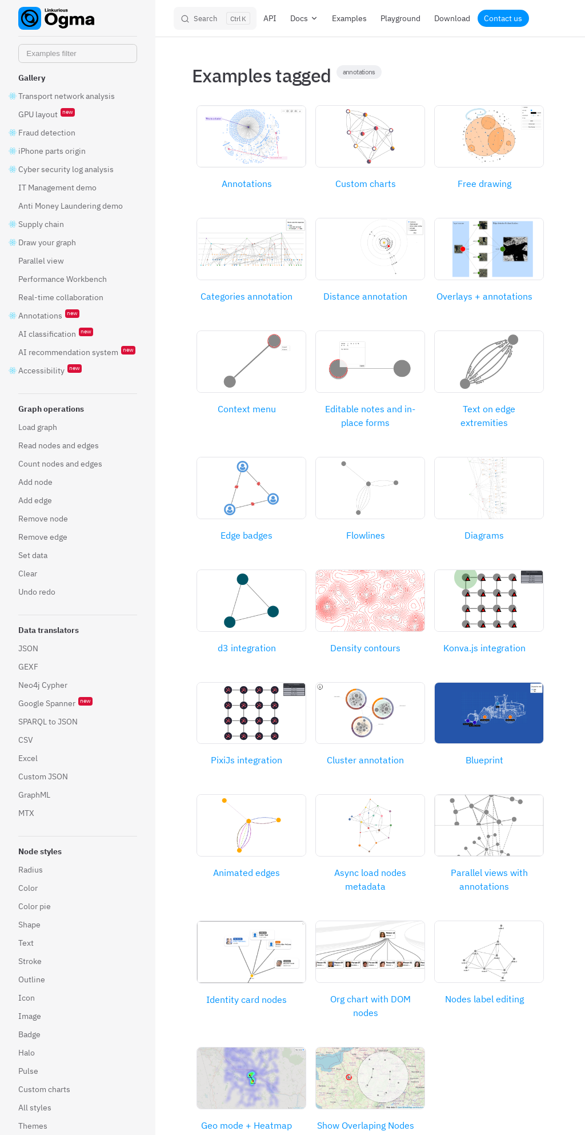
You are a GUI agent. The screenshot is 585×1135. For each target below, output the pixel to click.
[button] (77, 78)
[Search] (215, 18)
